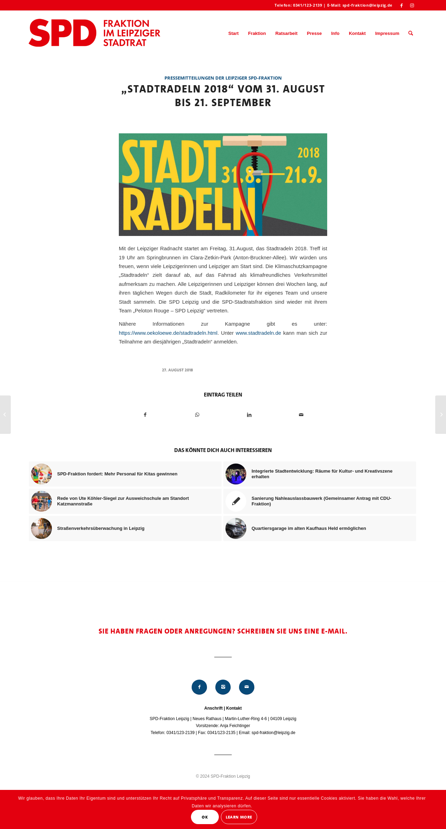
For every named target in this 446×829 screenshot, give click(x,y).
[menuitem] (233, 33)
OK (205, 817)
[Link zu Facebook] (402, 5)
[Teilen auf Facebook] (145, 414)
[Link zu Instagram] (412, 5)
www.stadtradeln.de (258, 333)
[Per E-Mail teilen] (301, 414)
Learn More (239, 817)
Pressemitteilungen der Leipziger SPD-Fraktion (223, 78)
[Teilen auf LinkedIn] (249, 414)
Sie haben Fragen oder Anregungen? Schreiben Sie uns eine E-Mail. (223, 631)
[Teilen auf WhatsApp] (197, 414)
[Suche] (410, 33)
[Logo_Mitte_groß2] (95, 33)
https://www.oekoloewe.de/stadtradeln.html (168, 333)
